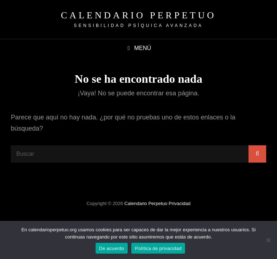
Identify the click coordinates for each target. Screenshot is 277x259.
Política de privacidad (158, 248)
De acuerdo (111, 248)
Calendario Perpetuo (138, 15)
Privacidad (180, 203)
